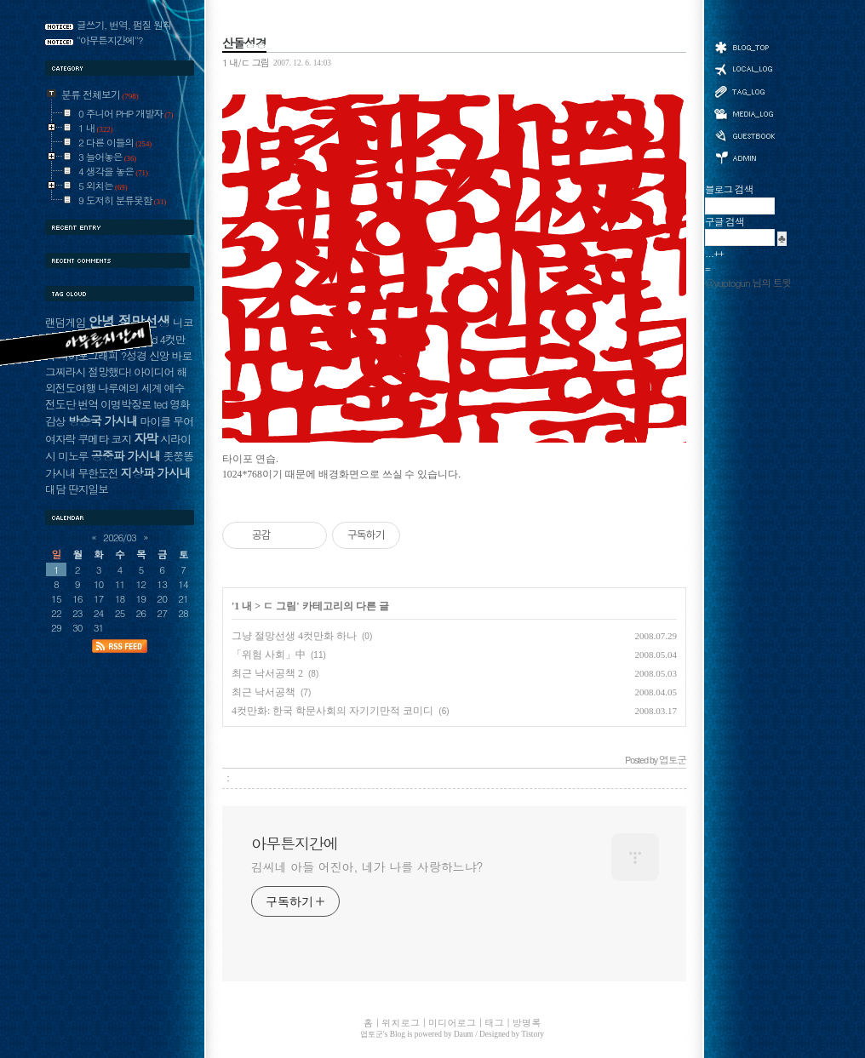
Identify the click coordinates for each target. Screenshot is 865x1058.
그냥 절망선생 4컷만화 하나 (294, 636)
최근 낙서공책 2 (267, 673)
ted (160, 404)
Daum (463, 1034)
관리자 (744, 156)
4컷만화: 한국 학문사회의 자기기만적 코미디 (332, 711)
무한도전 (97, 473)
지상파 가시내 (156, 472)
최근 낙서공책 (263, 692)
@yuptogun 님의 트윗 (748, 282)
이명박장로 (125, 404)
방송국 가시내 (103, 420)
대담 (55, 489)
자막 (146, 438)
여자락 (60, 439)
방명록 (744, 134)
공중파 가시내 (126, 455)
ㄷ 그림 (279, 606)
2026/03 (119, 537)
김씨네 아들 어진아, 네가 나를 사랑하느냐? (367, 866)
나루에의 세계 (129, 388)
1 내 (243, 606)
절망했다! (109, 371)
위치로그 (744, 68)
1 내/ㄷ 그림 (245, 62)
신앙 (159, 355)
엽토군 (371, 1034)
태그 (744, 91)
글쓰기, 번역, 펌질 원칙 (124, 24)
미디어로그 (744, 113)
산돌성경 (244, 42)
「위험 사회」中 (269, 655)
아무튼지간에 (294, 843)
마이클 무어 (166, 421)
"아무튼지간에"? (110, 40)
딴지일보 (88, 489)
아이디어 (154, 371)
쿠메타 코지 (104, 439)
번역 (87, 404)
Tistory (532, 1034)
